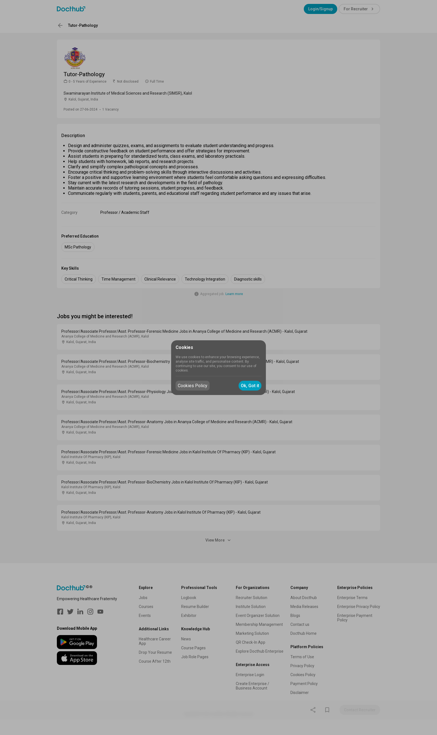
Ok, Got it (250, 385)
